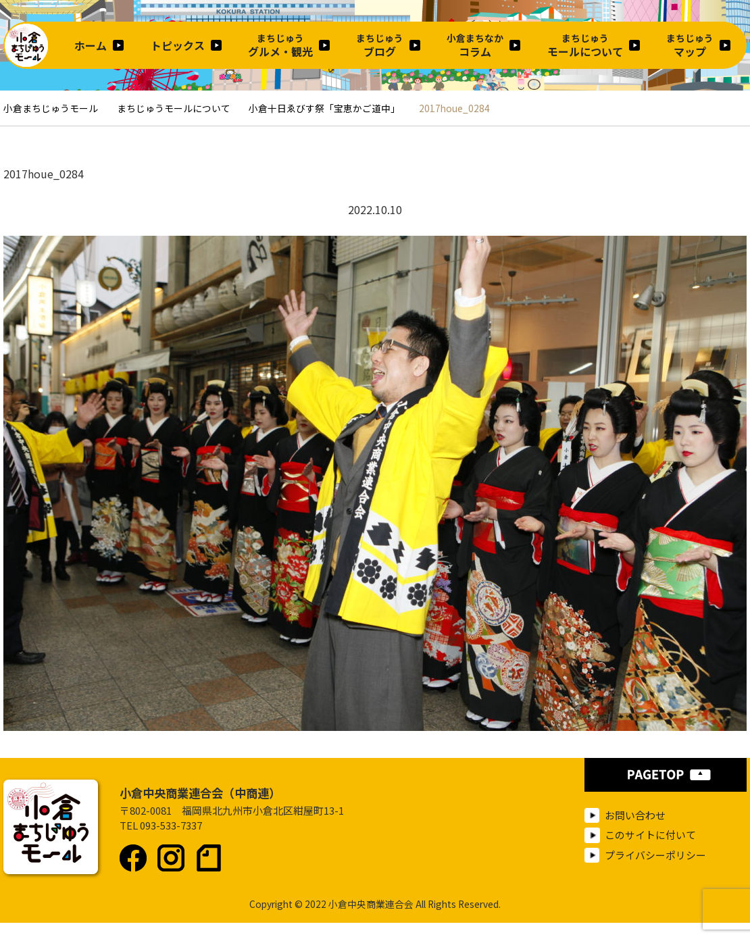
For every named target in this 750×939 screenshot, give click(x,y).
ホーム (90, 46)
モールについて (585, 45)
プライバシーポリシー (655, 855)
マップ (690, 45)
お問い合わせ (635, 815)
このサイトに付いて (650, 835)
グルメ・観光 (280, 45)
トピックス (178, 46)
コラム (475, 45)
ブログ (379, 45)
